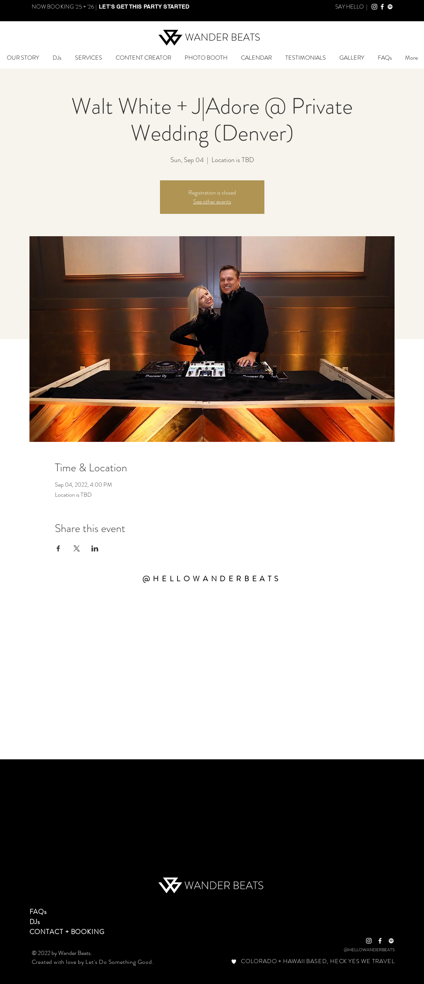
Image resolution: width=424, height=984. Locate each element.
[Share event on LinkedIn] (94, 548)
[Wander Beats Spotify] (390, 6)
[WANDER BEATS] (223, 37)
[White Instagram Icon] (369, 941)
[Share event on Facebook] (58, 548)
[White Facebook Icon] (380, 941)
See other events (212, 201)
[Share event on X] (76, 548)
